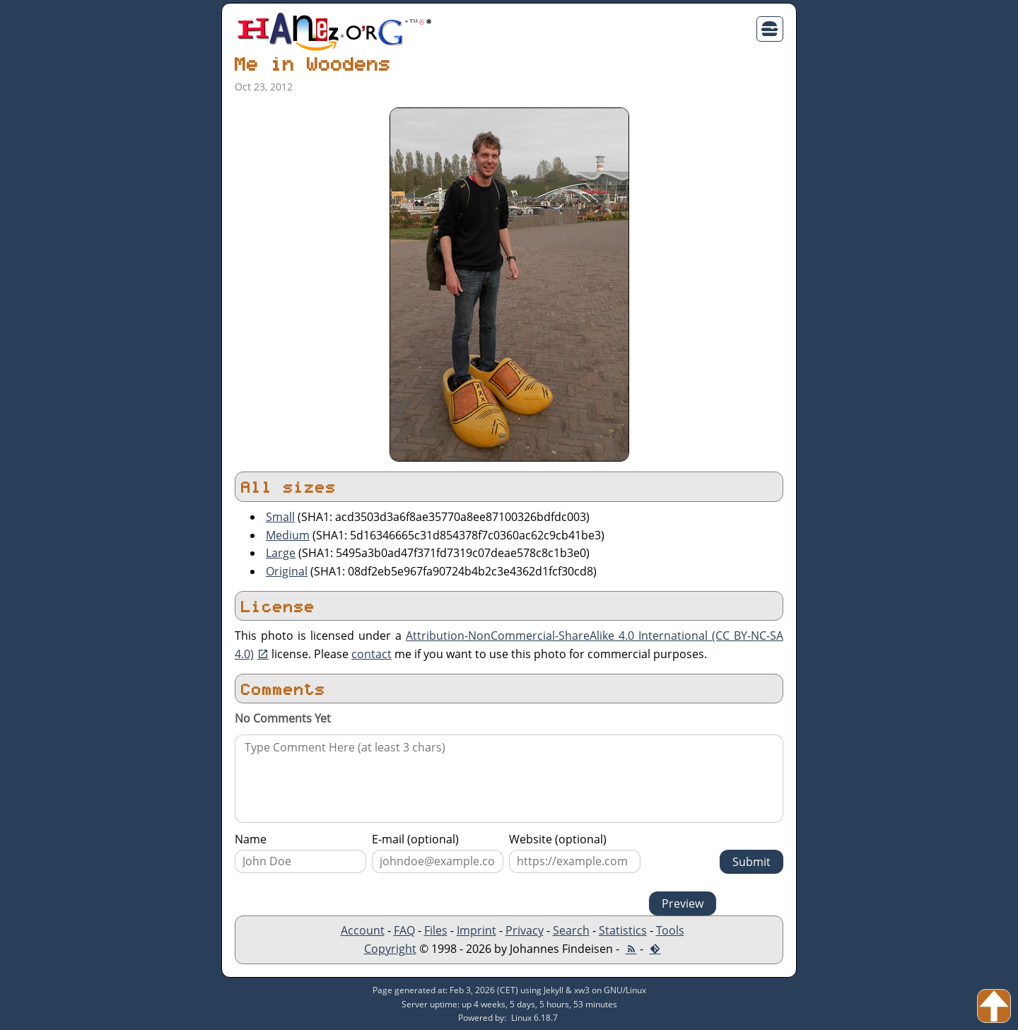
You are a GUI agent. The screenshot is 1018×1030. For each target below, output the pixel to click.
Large (281, 553)
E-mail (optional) (415, 839)
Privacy (524, 930)
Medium (288, 535)
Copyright (390, 948)
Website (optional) (558, 839)
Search (571, 930)
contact (371, 654)
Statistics (623, 930)
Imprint (476, 930)
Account (363, 930)
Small (280, 517)
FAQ (404, 930)
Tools (670, 930)
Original (287, 571)
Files (435, 930)
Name (251, 839)
